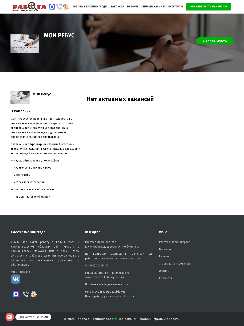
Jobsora (129, 296)
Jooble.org (119, 291)
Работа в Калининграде (90, 6)
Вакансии (117, 6)
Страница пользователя (175, 263)
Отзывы (164, 271)
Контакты (175, 6)
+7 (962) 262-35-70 (97, 265)
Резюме (133, 6)
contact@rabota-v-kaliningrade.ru (107, 272)
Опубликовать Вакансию (208, 6)
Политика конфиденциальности (106, 284)
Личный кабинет (153, 6)
